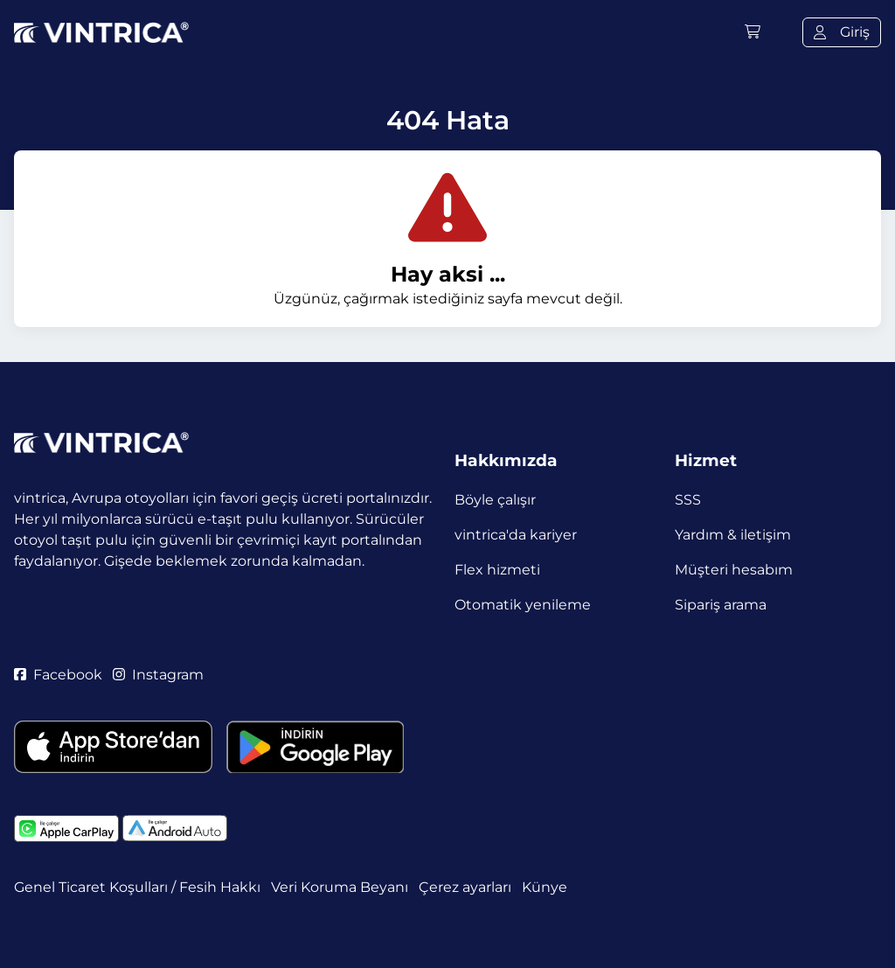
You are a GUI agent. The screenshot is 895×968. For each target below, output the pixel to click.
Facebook (58, 674)
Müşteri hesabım (734, 569)
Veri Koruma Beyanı (339, 887)
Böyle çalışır (495, 499)
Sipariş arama (721, 604)
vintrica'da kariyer (515, 534)
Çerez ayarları (465, 887)
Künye (544, 887)
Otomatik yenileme (522, 604)
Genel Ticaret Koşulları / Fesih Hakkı (137, 887)
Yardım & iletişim (733, 534)
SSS (688, 499)
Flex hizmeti (497, 569)
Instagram (158, 674)
